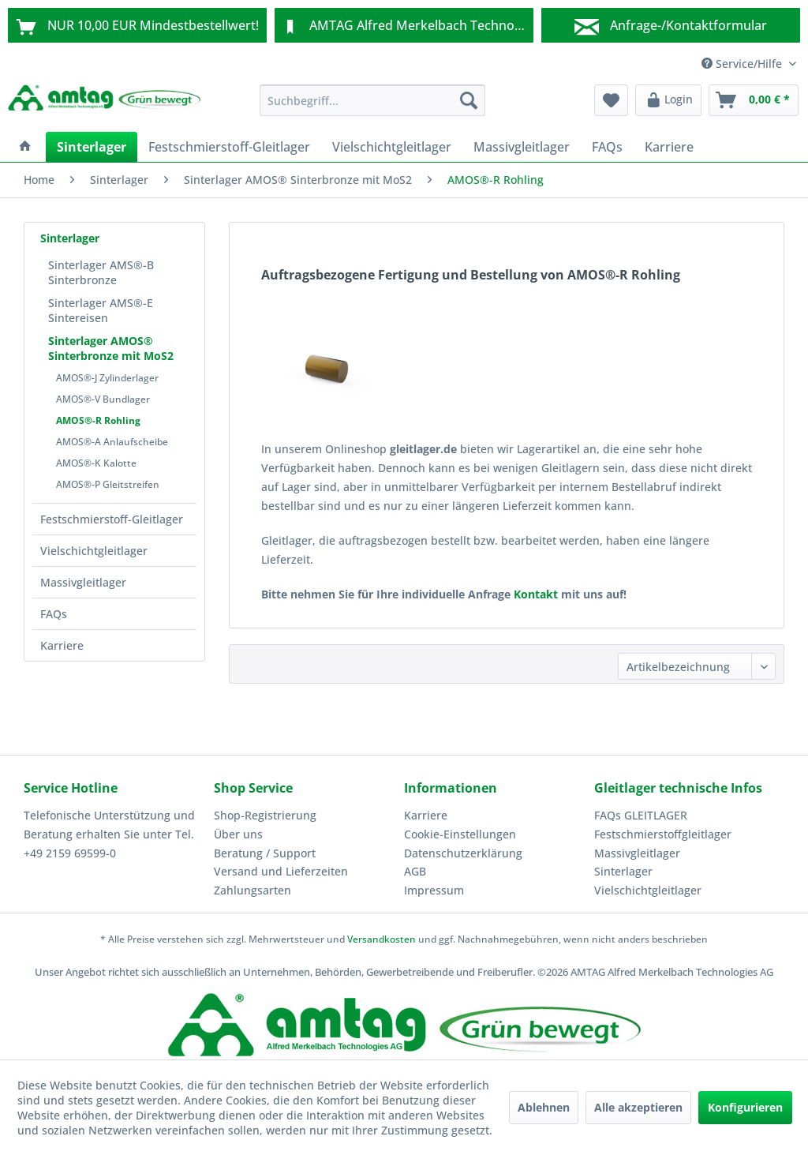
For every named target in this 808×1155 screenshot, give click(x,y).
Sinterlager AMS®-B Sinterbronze (101, 272)
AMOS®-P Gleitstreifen (107, 484)
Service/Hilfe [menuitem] (743, 63)
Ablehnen (544, 1107)
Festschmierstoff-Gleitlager (111, 519)
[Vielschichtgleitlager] (391, 147)
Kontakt (536, 594)
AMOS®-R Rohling (98, 420)
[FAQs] (607, 147)
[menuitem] (373, 100)
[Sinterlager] (91, 147)
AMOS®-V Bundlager (103, 399)
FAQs (53, 613)
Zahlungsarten (252, 890)
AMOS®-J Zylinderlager (107, 377)
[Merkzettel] (611, 100)
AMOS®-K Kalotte (96, 463)
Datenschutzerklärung (463, 853)
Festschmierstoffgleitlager (662, 834)
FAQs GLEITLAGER (640, 815)
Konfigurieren (745, 1107)
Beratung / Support (265, 853)
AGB (415, 871)
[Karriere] (669, 147)
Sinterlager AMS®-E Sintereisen (100, 310)
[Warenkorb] (754, 100)
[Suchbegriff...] (373, 100)
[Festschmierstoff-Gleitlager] (229, 147)
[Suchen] (468, 100)
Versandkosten (381, 939)
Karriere (62, 645)
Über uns (238, 834)
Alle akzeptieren (638, 1107)
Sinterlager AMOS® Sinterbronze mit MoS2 (111, 348)
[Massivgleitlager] (521, 147)
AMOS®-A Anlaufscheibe (112, 441)
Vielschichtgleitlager (94, 550)
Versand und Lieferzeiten (281, 871)
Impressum (434, 890)
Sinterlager (69, 238)
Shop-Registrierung (265, 815)
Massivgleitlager (83, 582)
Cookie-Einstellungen (460, 834)
